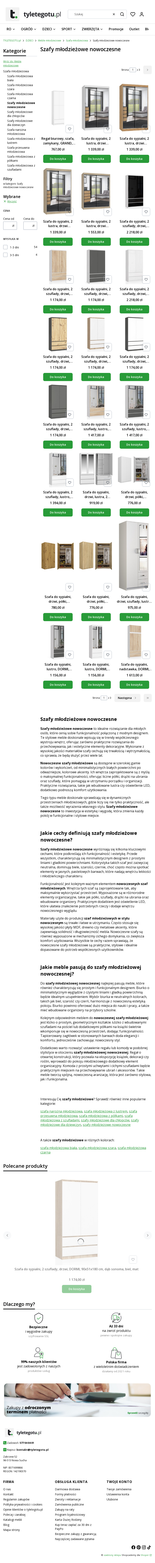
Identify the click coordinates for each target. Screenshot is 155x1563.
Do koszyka (58, 159)
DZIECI (29, 40)
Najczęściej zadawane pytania (74, 1539)
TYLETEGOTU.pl (12, 40)
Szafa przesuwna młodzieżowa (18, 150)
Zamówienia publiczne (69, 1504)
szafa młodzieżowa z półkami (101, 1115)
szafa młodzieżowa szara (97, 1148)
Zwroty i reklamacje (68, 1499)
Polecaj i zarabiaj (14, 1514)
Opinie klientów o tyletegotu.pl (23, 1509)
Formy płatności (65, 1494)
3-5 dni (14, 255)
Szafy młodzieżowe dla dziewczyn (20, 123)
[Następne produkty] (127, 698)
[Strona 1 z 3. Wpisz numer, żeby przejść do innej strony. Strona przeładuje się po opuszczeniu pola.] (133, 70)
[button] (122, 14)
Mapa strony (11, 1530)
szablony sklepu (112, 1555)
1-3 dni (14, 247)
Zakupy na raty (64, 1509)
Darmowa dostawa (67, 1489)
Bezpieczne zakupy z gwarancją (75, 1534)
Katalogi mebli (12, 1520)
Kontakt (8, 1494)
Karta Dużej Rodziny (68, 1520)
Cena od (8, 219)
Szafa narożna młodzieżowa (16, 132)
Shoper (145, 1555)
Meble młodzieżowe (49, 40)
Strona (125, 69)
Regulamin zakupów (16, 1499)
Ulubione (112, 1499)
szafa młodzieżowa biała (58, 1148)
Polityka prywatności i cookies (22, 1504)
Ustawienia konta (118, 1494)
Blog (6, 1525)
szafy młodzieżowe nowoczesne (107, 1124)
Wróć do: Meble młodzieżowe (12, 63)
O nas (7, 1489)
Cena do (28, 219)
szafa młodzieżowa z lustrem (105, 1111)
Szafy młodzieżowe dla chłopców (20, 114)
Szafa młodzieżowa (77, 40)
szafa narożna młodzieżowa (61, 1111)
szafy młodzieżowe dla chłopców (105, 1120)
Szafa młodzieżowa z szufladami (21, 167)
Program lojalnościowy (70, 1514)
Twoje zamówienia (119, 1489)
